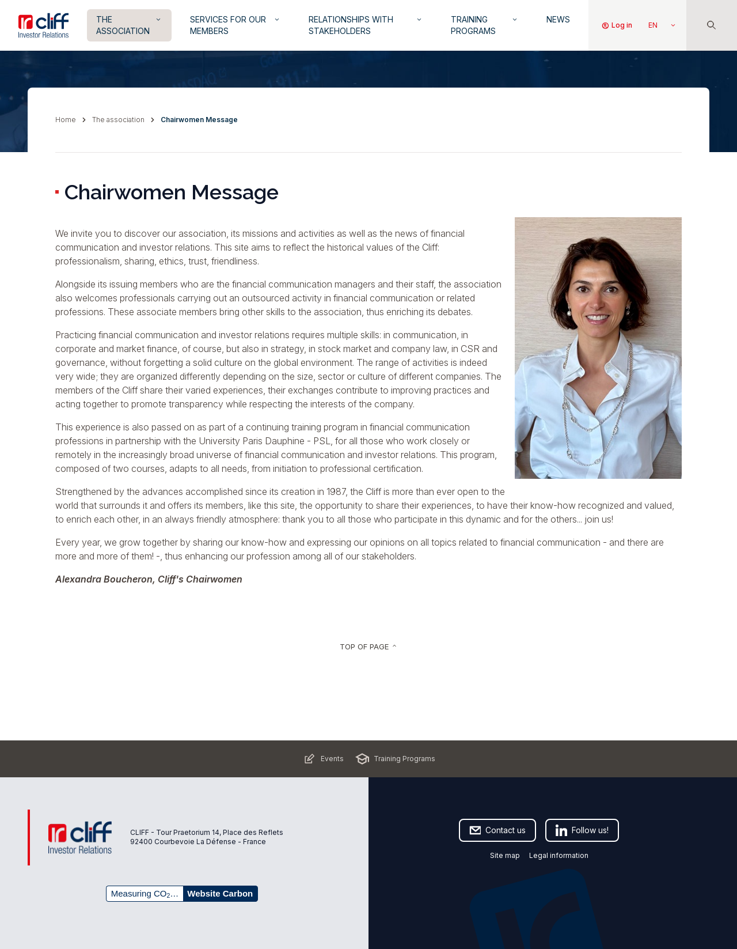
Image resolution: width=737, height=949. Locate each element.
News (558, 19)
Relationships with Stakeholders (366, 25)
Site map (505, 855)
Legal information (558, 855)
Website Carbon (220, 893)
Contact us (497, 830)
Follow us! (582, 830)
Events (323, 759)
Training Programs (485, 25)
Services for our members (236, 25)
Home (65, 119)
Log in (616, 25)
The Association (129, 25)
